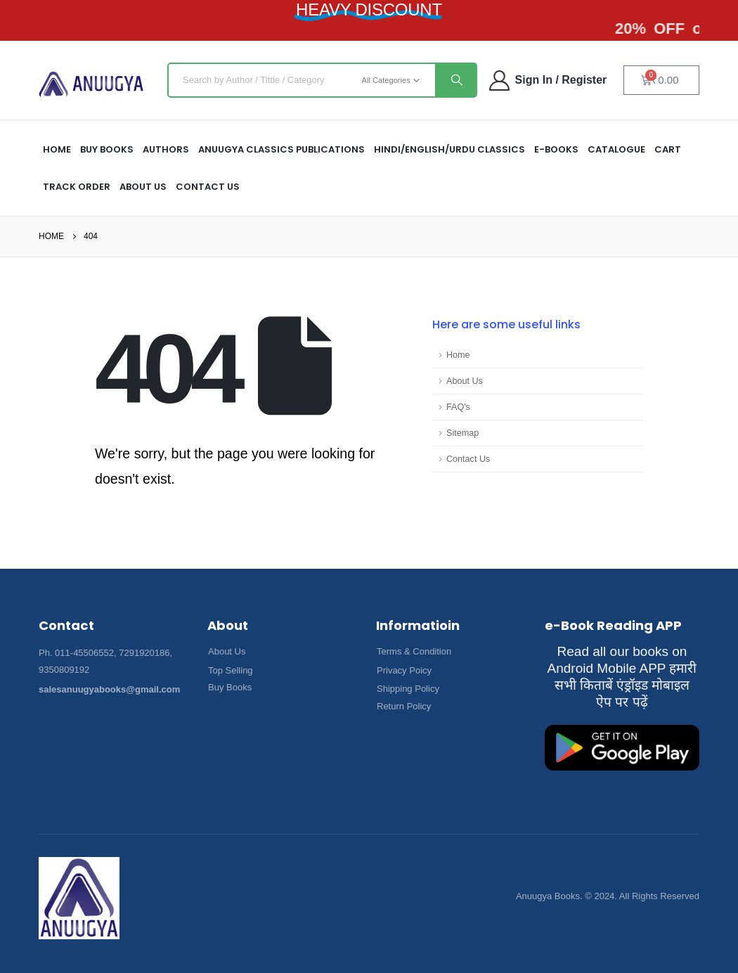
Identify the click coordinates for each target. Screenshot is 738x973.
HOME (57, 149)
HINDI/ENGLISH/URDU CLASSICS (449, 149)
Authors (166, 149)
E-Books (556, 149)
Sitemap (462, 433)
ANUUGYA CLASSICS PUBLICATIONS (281, 149)
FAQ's (458, 407)
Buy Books (107, 149)
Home (458, 355)
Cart (667, 149)
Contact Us (208, 186)
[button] (226, 651)
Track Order (76, 186)
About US (143, 186)
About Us (464, 381)
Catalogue (616, 149)
